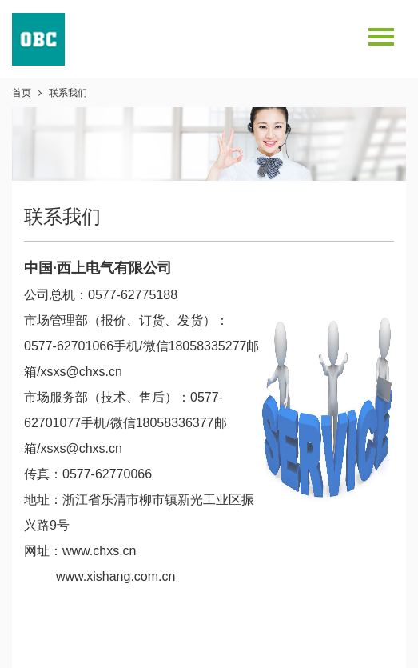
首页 (21, 92)
